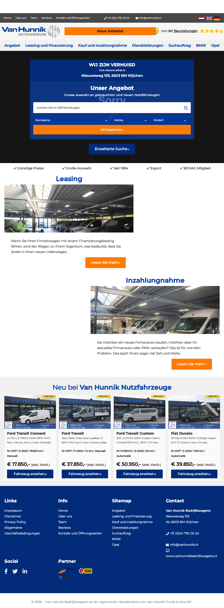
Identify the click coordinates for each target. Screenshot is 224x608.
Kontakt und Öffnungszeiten (73, 17)
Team (34, 17)
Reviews (47, 17)
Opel (115, 545)
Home (7, 17)
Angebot (12, 45)
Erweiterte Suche (112, 149)
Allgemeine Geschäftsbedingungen (22, 530)
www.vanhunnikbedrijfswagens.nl (191, 553)
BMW (116, 539)
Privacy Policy (15, 522)
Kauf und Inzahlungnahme (102, 45)
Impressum (13, 511)
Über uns (21, 17)
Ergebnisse (112, 129)
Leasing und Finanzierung (49, 45)
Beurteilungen (183, 31)
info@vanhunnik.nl (148, 17)
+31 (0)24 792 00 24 (117, 17)
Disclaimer (12, 516)
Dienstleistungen (125, 528)
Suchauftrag (179, 45)
